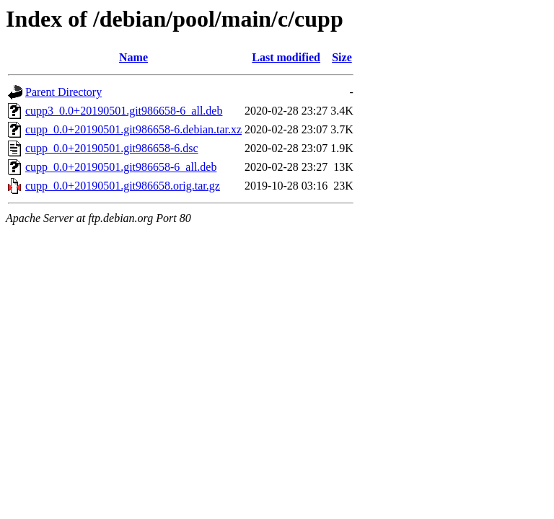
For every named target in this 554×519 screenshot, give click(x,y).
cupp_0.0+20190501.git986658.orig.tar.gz (122, 185)
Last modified (286, 57)
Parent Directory (63, 92)
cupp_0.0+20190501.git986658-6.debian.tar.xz (133, 129)
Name (133, 57)
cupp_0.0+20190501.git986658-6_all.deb (120, 167)
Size (342, 57)
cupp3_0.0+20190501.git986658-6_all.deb (123, 111)
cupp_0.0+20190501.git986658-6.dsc (111, 148)
